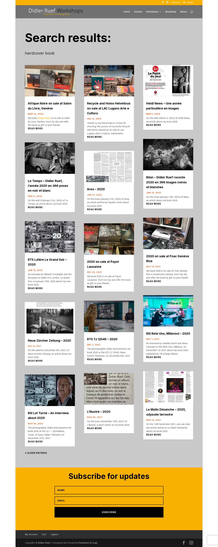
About (183, 12)
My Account (31, 534)
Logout (54, 534)
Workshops (152, 12)
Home (127, 12)
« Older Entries (36, 453)
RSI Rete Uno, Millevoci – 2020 (168, 333)
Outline (138, 12)
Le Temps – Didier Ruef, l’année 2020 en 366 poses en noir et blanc (48, 186)
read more (35, 128)
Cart (44, 534)
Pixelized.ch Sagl (88, 542)
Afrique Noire (44, 117)
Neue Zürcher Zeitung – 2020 (49, 340)
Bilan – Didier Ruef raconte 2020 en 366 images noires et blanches (166, 182)
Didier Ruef (44, 542)
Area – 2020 (96, 189)
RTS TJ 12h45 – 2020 (102, 339)
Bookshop (170, 12)
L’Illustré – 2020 (98, 412)
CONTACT (175, 3)
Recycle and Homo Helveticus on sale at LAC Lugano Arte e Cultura (108, 108)
